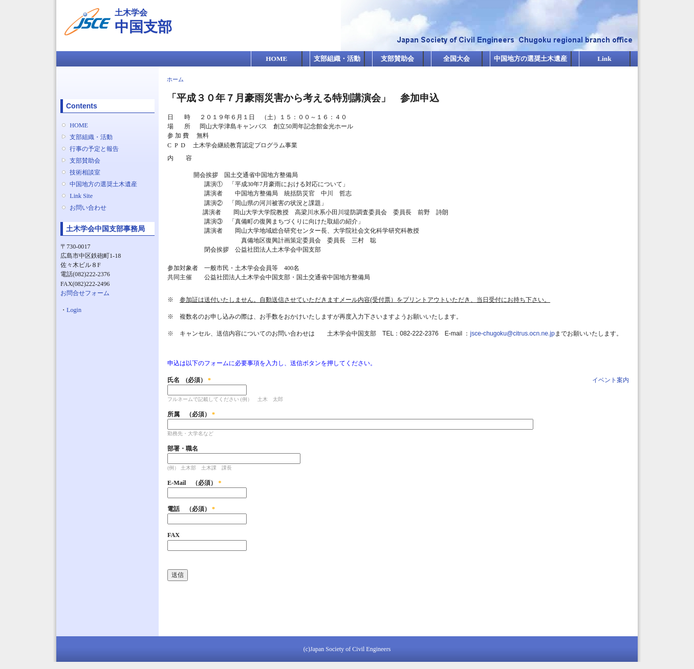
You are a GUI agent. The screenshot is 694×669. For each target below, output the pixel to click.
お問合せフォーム (85, 293)
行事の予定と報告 (94, 148)
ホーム (175, 79)
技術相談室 (85, 172)
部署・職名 (182, 448)
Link (604, 58)
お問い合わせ (88, 207)
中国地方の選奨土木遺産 (530, 58)
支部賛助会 (397, 58)
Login (74, 310)
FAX (173, 535)
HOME (276, 58)
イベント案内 (610, 380)
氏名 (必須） (189, 380)
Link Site (81, 195)
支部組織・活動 (337, 58)
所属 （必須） (191, 414)
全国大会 (456, 58)
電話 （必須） (191, 508)
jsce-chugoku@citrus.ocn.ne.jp (512, 333)
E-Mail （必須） (194, 482)
